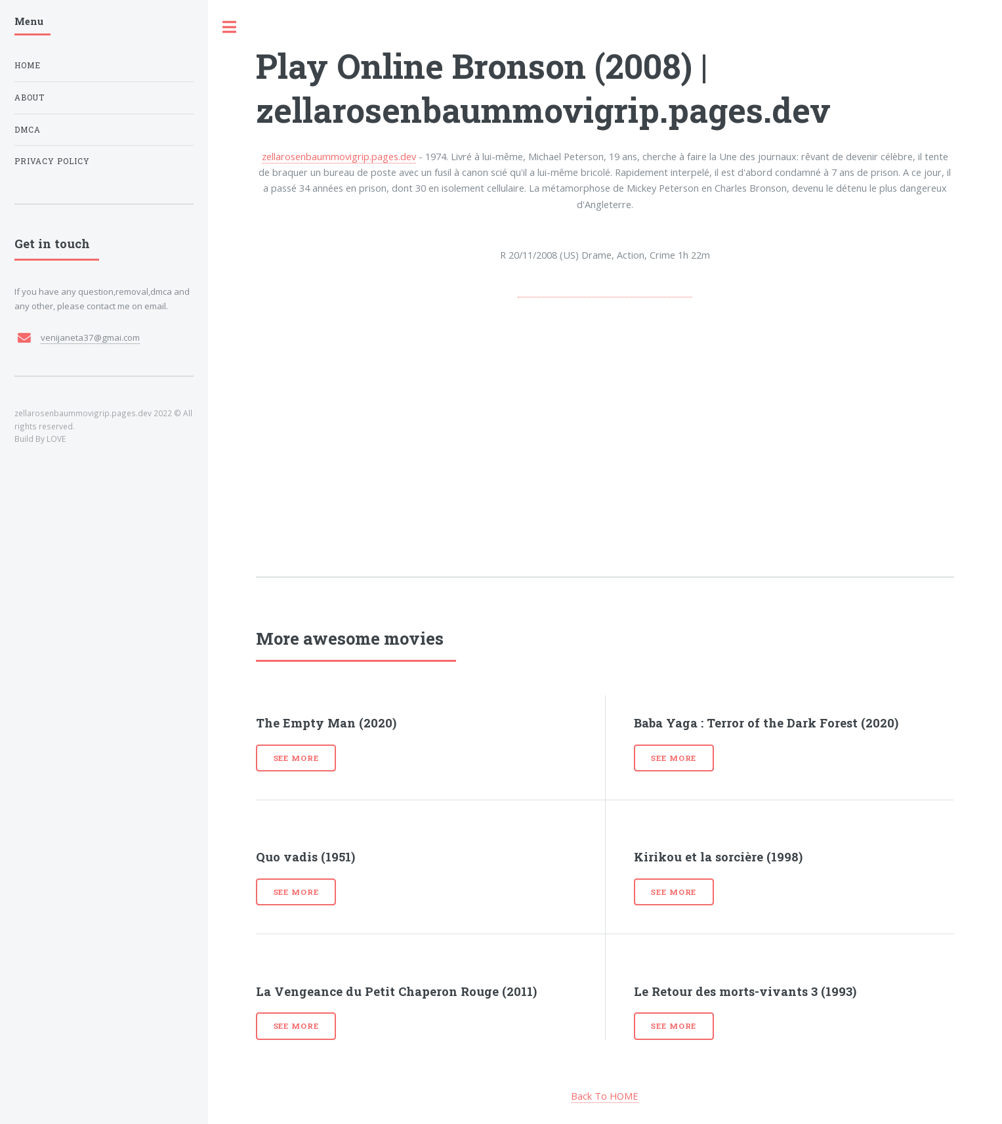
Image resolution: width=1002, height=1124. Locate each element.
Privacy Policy (52, 161)
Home (27, 65)
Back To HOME (604, 1095)
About (29, 97)
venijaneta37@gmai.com (90, 337)
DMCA (27, 130)
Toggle (229, 27)
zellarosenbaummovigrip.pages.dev (339, 156)
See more (296, 758)
